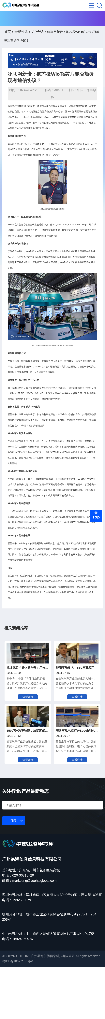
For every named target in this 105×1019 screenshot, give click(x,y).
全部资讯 (21, 36)
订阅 (13, 873)
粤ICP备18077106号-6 (17, 1013)
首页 (7, 36)
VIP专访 (38, 36)
